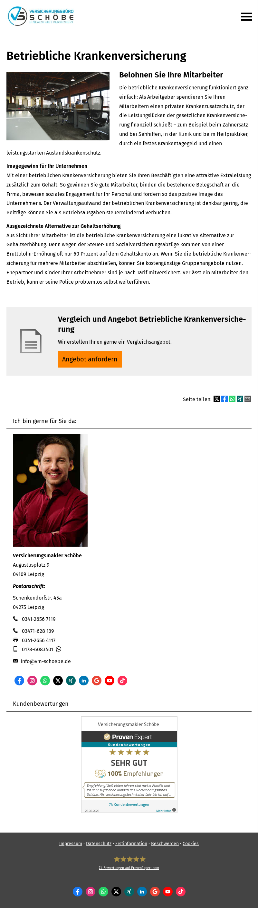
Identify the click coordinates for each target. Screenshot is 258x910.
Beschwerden (165, 846)
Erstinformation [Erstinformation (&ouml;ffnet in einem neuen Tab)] (131, 846)
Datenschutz (98, 846)
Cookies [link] (191, 846)
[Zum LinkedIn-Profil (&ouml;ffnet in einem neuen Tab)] (84, 683)
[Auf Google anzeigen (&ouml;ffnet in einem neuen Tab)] (96, 683)
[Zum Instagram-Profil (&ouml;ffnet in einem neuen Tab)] (32, 683)
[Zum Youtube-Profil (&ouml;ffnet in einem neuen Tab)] (109, 683)
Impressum (70, 846)
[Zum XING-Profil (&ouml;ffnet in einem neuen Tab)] (71, 683)
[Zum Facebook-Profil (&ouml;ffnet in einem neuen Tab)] (19, 683)
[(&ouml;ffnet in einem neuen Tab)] (129, 814)
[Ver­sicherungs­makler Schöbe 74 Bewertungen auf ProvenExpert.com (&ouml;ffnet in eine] (129, 865)
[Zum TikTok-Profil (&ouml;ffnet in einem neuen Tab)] (122, 683)
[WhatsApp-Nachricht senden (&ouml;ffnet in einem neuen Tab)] (45, 683)
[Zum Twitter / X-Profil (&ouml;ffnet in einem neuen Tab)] (58, 683)
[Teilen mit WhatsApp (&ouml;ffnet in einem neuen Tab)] (232, 401)
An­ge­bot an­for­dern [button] (91, 360)
